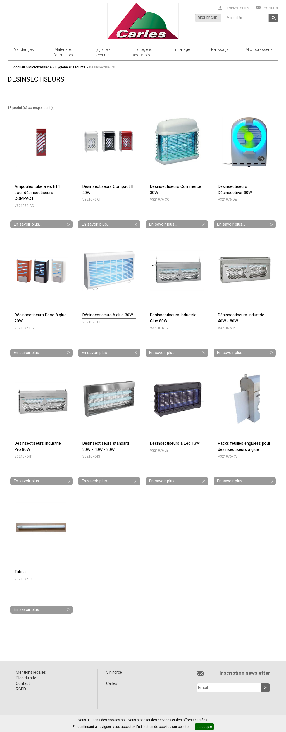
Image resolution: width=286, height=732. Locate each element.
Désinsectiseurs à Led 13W (175, 443)
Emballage (180, 49)
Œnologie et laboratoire (141, 52)
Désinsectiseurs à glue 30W (107, 314)
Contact (271, 8)
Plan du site (26, 678)
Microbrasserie (259, 49)
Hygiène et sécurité (102, 52)
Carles (111, 683)
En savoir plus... (28, 224)
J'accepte (204, 727)
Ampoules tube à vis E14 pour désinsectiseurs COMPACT (37, 192)
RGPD (21, 689)
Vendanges (24, 49)
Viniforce (114, 672)
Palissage (219, 49)
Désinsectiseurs (102, 67)
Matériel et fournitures (63, 52)
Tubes (20, 571)
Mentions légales (31, 672)
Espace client (239, 8)
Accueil (19, 67)
